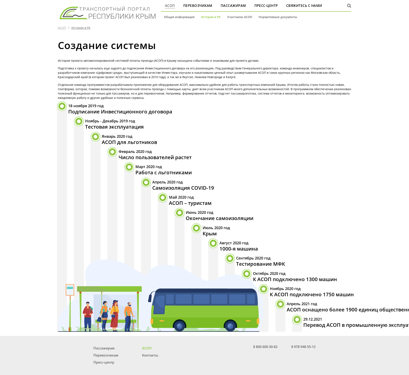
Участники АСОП (239, 17)
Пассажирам (233, 5)
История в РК (211, 17)
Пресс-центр (266, 5)
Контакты (150, 355)
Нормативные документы (278, 17)
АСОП (170, 5)
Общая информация (179, 17)
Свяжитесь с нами (304, 5)
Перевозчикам (197, 5)
